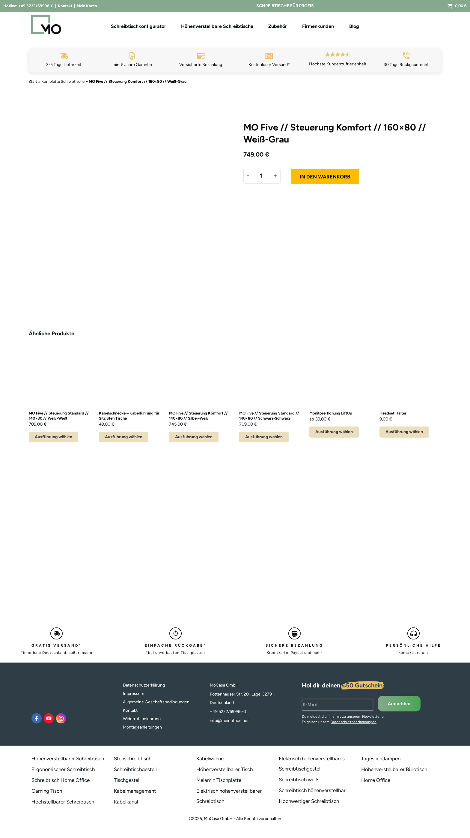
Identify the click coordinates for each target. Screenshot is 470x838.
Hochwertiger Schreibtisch (309, 801)
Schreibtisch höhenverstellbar (312, 790)
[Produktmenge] (261, 176)
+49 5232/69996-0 (35, 6)
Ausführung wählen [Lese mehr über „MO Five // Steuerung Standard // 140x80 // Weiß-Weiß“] (53, 436)
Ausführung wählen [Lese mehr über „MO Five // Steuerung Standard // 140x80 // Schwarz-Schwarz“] (264, 436)
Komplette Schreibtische (63, 81)
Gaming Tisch (46, 791)
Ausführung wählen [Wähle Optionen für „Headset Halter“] (404, 431)
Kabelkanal (126, 802)
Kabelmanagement (135, 791)
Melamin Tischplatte (218, 780)
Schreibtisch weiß (299, 780)
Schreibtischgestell (135, 769)
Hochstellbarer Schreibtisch (62, 802)
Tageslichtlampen (380, 759)
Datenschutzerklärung (144, 685)
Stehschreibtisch (132, 759)
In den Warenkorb (325, 177)
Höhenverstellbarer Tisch (224, 769)
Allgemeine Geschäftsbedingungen (156, 702)
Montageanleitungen (142, 727)
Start (32, 81)
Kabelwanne (210, 759)
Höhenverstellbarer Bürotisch (394, 769)
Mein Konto (87, 6)
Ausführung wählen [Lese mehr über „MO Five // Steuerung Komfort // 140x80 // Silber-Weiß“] (194, 436)
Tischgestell (127, 780)
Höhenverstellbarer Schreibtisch (67, 759)
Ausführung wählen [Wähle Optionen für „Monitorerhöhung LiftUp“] (334, 431)
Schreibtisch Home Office (60, 780)
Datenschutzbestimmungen (353, 722)
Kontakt (65, 6)
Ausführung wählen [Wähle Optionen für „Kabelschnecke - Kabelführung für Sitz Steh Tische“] (123, 436)
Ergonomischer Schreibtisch (63, 769)
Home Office (375, 780)
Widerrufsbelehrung (142, 718)
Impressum (133, 693)
